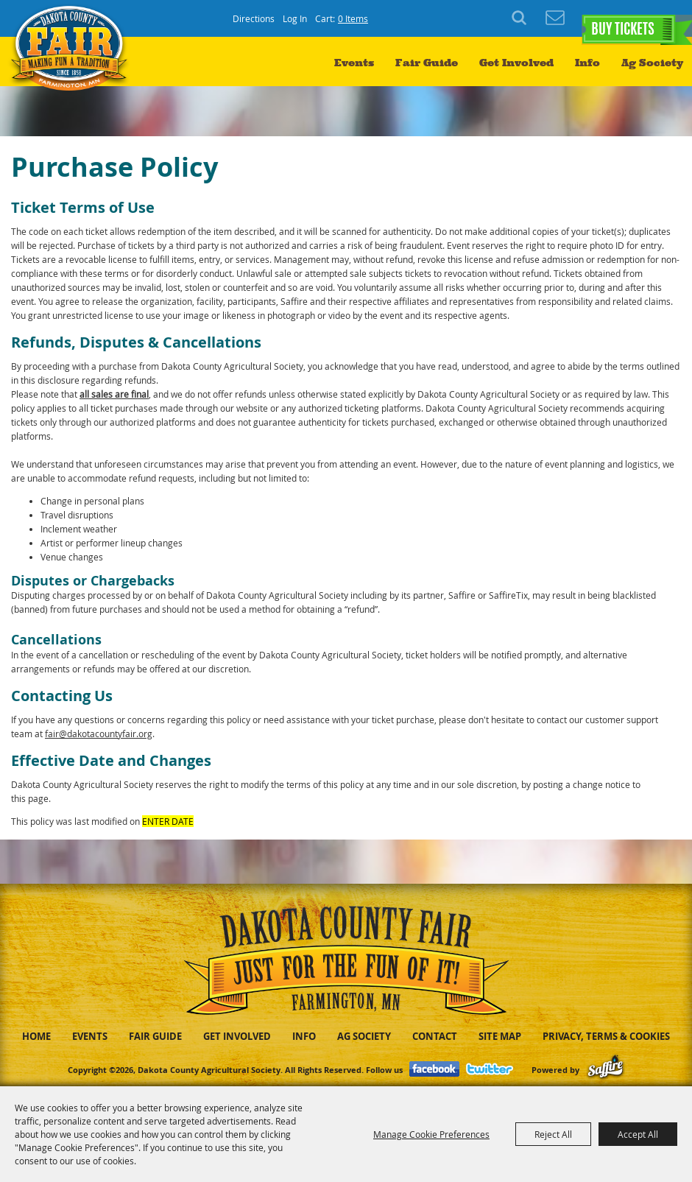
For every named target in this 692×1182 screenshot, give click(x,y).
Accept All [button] (638, 1134)
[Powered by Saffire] (605, 1069)
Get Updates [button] (555, 18)
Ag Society (652, 63)
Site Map (500, 1036)
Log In (295, 18)
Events (354, 63)
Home (36, 1036)
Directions (254, 18)
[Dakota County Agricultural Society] (73, 66)
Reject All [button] (553, 1134)
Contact (434, 1036)
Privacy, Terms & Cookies (606, 1036)
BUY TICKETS (622, 19)
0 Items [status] (353, 18)
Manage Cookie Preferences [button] (431, 1134)
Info (587, 63)
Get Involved (516, 63)
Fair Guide (426, 63)
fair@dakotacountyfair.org (98, 733)
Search (521, 18)
